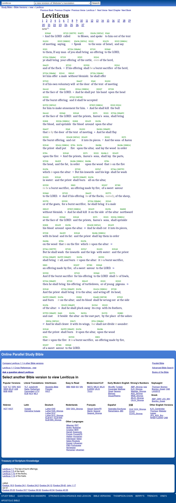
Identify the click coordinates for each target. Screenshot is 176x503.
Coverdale (112, 389)
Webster (162, 411)
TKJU (89, 391)
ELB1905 (58, 418)
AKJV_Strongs (137, 398)
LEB (16, 389)
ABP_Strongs (137, 387)
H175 (95, 113)
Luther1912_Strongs (54, 416)
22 (54, 25)
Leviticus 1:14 (8, 476)
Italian (79, 439)
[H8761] (83, 41)
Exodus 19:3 (8, 485)
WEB (5, 389)
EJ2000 (159, 418)
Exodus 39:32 (34, 490)
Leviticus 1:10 (8, 474)
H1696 (93, 33)
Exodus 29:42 (59, 485)
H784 (73, 145)
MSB (10, 391)
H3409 (91, 209)
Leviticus (39, 7)
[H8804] (123, 41)
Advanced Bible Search (163, 368)
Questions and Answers (31, 496)
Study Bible (6, 7)
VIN (81, 387)
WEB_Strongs (137, 396)
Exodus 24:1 (20, 485)
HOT (5, 409)
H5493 (64, 305)
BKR (76, 430)
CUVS (132, 411)
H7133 (92, 49)
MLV (36, 394)
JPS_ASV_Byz (156, 416)
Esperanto (77, 432)
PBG (68, 445)
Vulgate (27, 409)
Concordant (29, 391)
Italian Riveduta (73, 441)
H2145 (62, 73)
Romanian (70, 450)
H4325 (46, 177)
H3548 (76, 113)
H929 (79, 57)
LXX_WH (166, 399)
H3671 (73, 321)
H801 (73, 185)
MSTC (90, 387)
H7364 (114, 169)
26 (77, 25)
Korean (69, 443)
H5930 (86, 65)
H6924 (84, 313)
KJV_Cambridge (157, 409)
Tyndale (119, 387)
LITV (37, 391)
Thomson (156, 387)
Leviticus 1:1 (8, 469)
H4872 (81, 33)
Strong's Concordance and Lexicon (69, 496)
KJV (5, 387)
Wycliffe (111, 387)
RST (77, 425)
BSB (5, 391)
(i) (48, 28)
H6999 (76, 177)
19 (129, 20)
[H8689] (120, 113)
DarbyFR (98, 409)
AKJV (11, 389)
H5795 (46, 201)
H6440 (46, 89)
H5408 (69, 137)
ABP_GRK (156, 399)
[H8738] (79, 97)
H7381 (117, 185)
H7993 (45, 313)
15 (108, 20)
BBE (68, 387)
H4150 (45, 41)
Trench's (152, 496)
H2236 (59, 121)
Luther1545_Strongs (54, 411)
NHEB (153, 418)
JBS (121, 411)
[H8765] (76, 137)
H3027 (99, 89)
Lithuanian (77, 443)
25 (71, 25)
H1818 (45, 121)
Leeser (153, 413)
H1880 (120, 313)
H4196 (98, 121)
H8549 (71, 73)
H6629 (45, 65)
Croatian (70, 430)
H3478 (106, 41)
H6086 (98, 145)
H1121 (91, 41)
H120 (45, 49)
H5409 (84, 137)
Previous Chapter (63, 10)
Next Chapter (114, 10)
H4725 (104, 313)
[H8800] (66, 41)
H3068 (48, 33)
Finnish (69, 434)
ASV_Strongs (137, 394)
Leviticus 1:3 (8, 471)
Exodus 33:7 (21, 490)
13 (97, 20)
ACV (31, 394)
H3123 (118, 281)
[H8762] (100, 33)
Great (110, 391)
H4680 (96, 297)
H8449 (85, 281)
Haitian (69, 437)
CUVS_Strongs (136, 414)
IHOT (47, 391)
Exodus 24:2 (32, 485)
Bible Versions (20, 7)
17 (119, 20)
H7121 (66, 33)
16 (113, 20)
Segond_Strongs (94, 413)
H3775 (108, 193)
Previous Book (47, 10)
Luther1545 (50, 409)
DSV (68, 409)
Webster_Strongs (138, 391)
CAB (168, 389)
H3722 (45, 105)
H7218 (111, 89)
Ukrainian (80, 450)
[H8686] (77, 49)
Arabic (69, 428)
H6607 (79, 81)
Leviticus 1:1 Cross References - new (19, 368)
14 (102, 20)
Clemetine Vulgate (32, 411)
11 (87, 20)
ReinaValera (113, 411)
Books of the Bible (160, 372)
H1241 (96, 57)
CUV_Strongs (140, 409)
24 (65, 25)
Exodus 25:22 (8, 490)
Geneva (117, 391)
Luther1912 (50, 413)
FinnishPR (77, 434)
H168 (107, 33)
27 (82, 25)
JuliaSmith (33, 387)
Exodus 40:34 (48, 490)
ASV (19, 387)
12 (92, 20)
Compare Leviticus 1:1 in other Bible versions (23, 363)
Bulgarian (77, 428)
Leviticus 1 (91, 10)
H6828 (123, 209)
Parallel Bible (158, 363)
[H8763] (52, 105)
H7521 (72, 97)
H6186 (120, 145)
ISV (77, 387)
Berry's (139, 496)
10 (81, 20)
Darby (27, 389)
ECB (26, 394)
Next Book (126, 10)
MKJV (96, 387)
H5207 (104, 185)
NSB (73, 387)
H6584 (99, 129)
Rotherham (35, 389)
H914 (93, 321)
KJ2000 (90, 389)
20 (43, 25)
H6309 (58, 161)
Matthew (121, 389)
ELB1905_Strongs (53, 420)
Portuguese (76, 445)
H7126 (70, 49)
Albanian (70, 425)
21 (49, 25)
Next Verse (102, 10)
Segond (96, 411)
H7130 (78, 169)
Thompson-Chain (123, 496)
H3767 (98, 169)
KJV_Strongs (136, 389)
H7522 (45, 81)
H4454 (96, 289)
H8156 (48, 321)
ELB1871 (49, 418)
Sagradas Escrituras (117, 409)
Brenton (164, 387)
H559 (60, 41)
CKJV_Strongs (137, 400)
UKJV (97, 389)
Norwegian (71, 448)
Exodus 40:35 (62, 490)
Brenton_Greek (158, 389)
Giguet (90, 409)
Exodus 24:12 (46, 485)
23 (60, 25)
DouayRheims (114, 396)
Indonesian (71, 439)
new (31, 7)
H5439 (88, 121)
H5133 (105, 305)
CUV (131, 409)
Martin (90, 411)
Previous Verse (78, 10)
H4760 (95, 305)
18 (124, 20)
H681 (60, 313)
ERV (14, 387)
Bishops (111, 394)
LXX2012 (156, 391)
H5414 (58, 145)
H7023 (120, 297)
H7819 (92, 105)
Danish (69, 432)
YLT (9, 387)
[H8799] (72, 33)
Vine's (163, 496)
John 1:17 (71, 485)
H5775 (112, 273)
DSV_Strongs (77, 409)
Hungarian (77, 437)
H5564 (78, 89)
